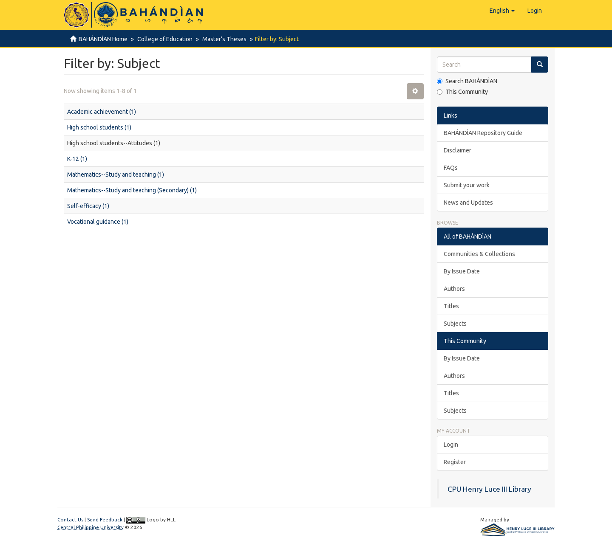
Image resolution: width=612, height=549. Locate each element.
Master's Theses (222, 39)
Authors (454, 288)
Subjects (455, 323)
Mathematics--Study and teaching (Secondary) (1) (132, 190)
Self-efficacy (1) (88, 206)
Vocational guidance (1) (97, 221)
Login (451, 444)
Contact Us (70, 519)
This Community (462, 91)
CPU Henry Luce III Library (489, 489)
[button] (502, 10)
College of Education (163, 39)
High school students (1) (99, 127)
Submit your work (467, 185)
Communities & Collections (479, 254)
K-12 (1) (77, 158)
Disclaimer (457, 150)
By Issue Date (462, 271)
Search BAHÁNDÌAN (467, 81)
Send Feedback (104, 519)
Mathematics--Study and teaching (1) (115, 174)
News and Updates (468, 202)
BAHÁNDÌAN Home (103, 39)
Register (455, 462)
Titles (451, 306)
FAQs (451, 167)
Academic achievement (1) (101, 111)
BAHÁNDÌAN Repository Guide (483, 133)
